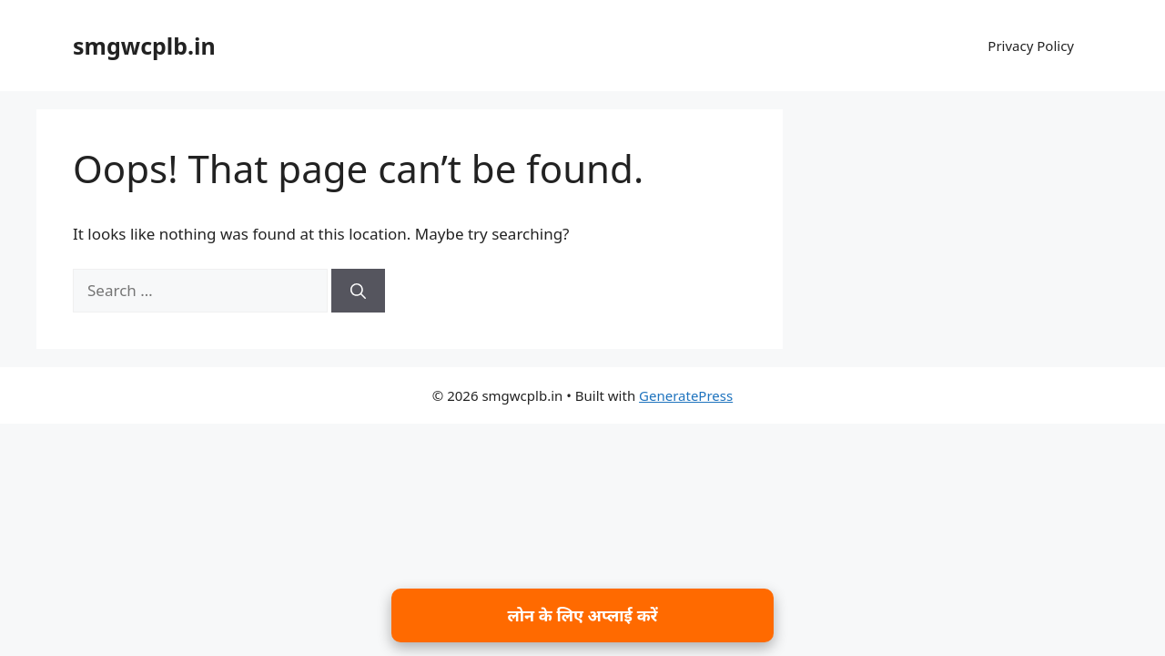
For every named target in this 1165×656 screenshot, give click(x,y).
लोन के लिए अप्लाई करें (582, 615)
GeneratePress (686, 395)
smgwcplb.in (144, 45)
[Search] (358, 291)
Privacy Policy (1031, 45)
